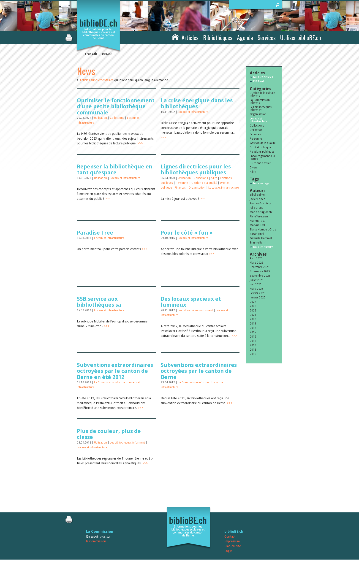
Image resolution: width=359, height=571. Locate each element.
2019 (253, 323)
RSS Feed (258, 81)
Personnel (182, 182)
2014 (253, 345)
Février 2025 (257, 293)
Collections (117, 117)
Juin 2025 (255, 284)
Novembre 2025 (260, 271)
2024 (253, 301)
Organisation (197, 187)
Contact (229, 536)
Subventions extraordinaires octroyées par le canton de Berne (199, 371)
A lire (214, 178)
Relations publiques (262, 151)
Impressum (232, 541)
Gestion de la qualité (204, 182)
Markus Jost (257, 220)
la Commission (96, 541)
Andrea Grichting (260, 203)
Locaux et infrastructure (193, 112)
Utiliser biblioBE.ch (300, 37)
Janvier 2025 (257, 297)
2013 (253, 349)
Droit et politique (260, 147)
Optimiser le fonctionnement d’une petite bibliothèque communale (116, 106)
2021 (253, 315)
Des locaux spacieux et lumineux (191, 302)
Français (91, 53)
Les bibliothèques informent (196, 310)
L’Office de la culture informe (262, 94)
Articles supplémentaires (96, 80)
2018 (253, 328)
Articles (190, 37)
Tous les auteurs (263, 247)
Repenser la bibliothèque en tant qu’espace (114, 169)
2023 (253, 306)
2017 (253, 332)
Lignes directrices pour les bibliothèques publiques (196, 169)
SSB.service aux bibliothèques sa (99, 302)
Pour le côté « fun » (187, 233)
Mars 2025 (256, 288)
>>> (140, 143)
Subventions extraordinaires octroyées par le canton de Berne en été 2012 (115, 371)
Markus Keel (257, 225)
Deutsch (107, 53)
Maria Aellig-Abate (261, 212)
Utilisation (101, 117)
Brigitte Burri (258, 242)
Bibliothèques (217, 37)
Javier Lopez (257, 199)
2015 (253, 341)
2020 (253, 319)
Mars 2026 (256, 262)
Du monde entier (260, 163)
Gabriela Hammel (261, 238)
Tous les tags (261, 183)
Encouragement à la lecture (262, 157)
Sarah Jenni (257, 234)
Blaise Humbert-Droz (263, 229)
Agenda (245, 37)
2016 (253, 336)
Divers (254, 167)
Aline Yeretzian (259, 216)
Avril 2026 (256, 258)
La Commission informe (109, 382)
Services (267, 37)
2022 (253, 310)
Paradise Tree (95, 233)
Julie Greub (256, 207)
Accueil (175, 37)
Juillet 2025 (257, 280)
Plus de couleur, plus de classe (109, 434)
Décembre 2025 (259, 267)
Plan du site (232, 546)
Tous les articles (263, 77)
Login (228, 551)
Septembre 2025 (260, 275)
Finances (180, 187)
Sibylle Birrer (258, 194)
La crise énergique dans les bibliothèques (197, 103)
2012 (253, 354)
